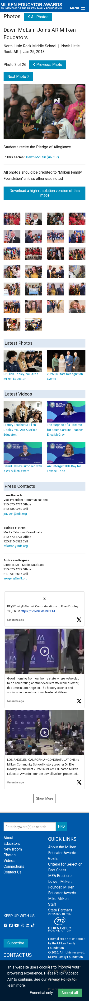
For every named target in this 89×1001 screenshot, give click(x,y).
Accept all (69, 992)
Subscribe (15, 943)
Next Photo (18, 76)
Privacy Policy (59, 979)
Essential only (41, 992)
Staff (52, 904)
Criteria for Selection (65, 864)
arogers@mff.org (16, 578)
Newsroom (13, 849)
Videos (9, 860)
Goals (53, 858)
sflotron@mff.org (16, 546)
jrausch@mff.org (15, 513)
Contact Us (13, 872)
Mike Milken (58, 898)
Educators (12, 843)
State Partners (60, 910)
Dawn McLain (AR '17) (42, 157)
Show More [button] (44, 798)
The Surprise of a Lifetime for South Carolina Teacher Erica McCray (66, 423)
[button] (44, 609)
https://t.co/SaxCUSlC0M (38, 611)
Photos (10, 855)
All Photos (38, 17)
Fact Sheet (57, 870)
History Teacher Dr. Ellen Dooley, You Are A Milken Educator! (23, 423)
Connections (14, 866)
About (8, 837)
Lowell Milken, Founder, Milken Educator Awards (62, 887)
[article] (44, 609)
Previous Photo (47, 64)
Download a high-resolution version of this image (44, 193)
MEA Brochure (60, 875)
